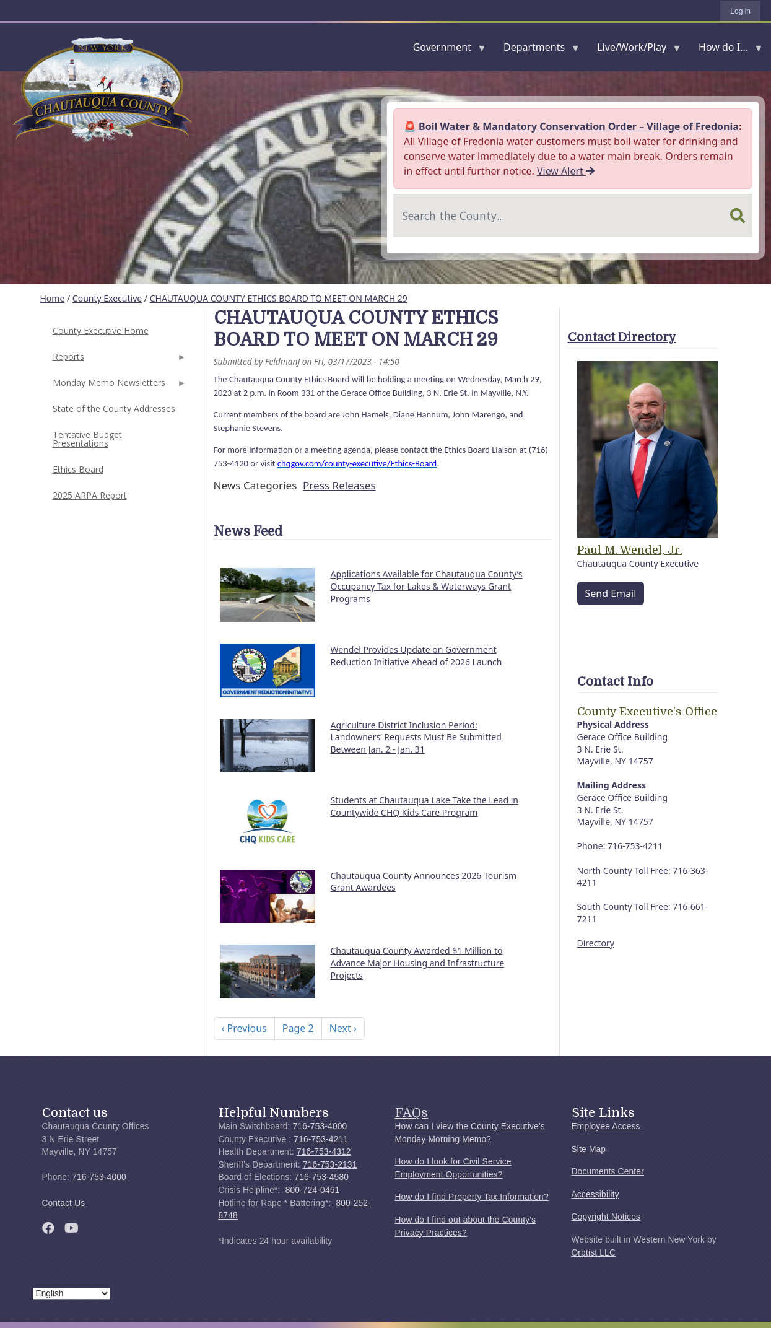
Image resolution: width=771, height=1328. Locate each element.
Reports (118, 360)
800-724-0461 (312, 1190)
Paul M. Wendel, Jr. (629, 550)
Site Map (589, 1149)
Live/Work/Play (634, 49)
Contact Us (63, 1203)
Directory (595, 943)
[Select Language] (71, 1294)
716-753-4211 (321, 1139)
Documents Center (608, 1171)
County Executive (107, 298)
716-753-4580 (321, 1177)
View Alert (566, 171)
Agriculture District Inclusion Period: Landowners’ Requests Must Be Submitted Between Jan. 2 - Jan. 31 (416, 737)
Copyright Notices (606, 1216)
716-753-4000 (99, 1177)
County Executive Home (101, 330)
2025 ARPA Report (90, 495)
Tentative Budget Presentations (87, 439)
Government (444, 49)
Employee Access (606, 1126)
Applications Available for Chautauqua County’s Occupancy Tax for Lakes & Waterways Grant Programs (427, 586)
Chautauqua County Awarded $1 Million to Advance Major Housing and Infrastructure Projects (418, 963)
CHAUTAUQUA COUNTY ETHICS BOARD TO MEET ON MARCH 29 (278, 298)
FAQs (412, 1112)
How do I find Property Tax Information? (472, 1197)
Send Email (611, 593)
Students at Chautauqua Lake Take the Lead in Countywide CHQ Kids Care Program (424, 806)
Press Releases (339, 485)
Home (52, 298)
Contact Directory (622, 337)
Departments (537, 49)
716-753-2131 (330, 1164)
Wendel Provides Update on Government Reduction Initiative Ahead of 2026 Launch (416, 656)
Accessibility (595, 1194)
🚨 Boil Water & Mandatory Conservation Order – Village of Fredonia (571, 126)
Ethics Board (78, 469)
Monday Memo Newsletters (118, 386)
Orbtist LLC (594, 1252)
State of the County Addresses (114, 408)
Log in (740, 11)
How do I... (726, 49)
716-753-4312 (324, 1151)
